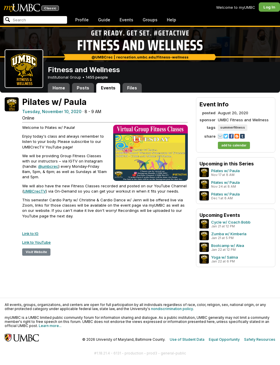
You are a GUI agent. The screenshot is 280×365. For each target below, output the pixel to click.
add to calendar (233, 145)
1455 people (97, 77)
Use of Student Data (187, 339)
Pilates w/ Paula (225, 170)
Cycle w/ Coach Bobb (231, 222)
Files (132, 87)
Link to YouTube (36, 242)
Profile (82, 19)
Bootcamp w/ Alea (227, 245)
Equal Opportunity (224, 339)
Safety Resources (259, 339)
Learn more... (50, 326)
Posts (83, 87)
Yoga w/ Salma (224, 257)
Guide (104, 19)
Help (171, 19)
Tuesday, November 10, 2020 (51, 111)
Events (126, 19)
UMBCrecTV (35, 191)
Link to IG (30, 233)
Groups (150, 19)
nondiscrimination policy (172, 309)
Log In (269, 7)
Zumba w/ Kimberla (228, 233)
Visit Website (36, 252)
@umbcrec (48, 166)
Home (58, 87)
